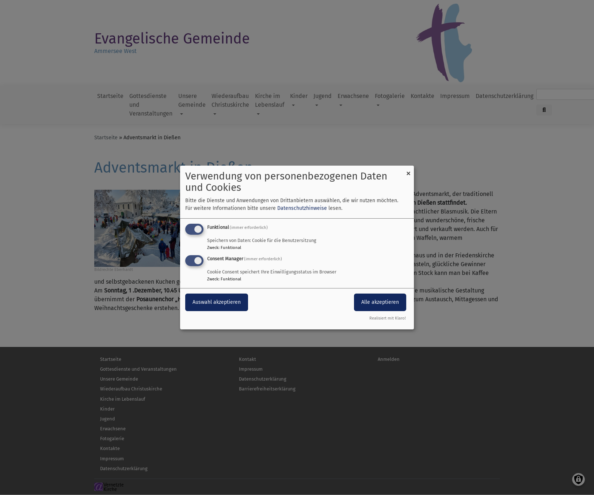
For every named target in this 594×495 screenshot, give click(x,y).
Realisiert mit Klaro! (387, 318)
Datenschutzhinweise (302, 208)
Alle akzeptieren (380, 302)
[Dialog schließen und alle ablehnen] (408, 170)
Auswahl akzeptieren (217, 302)
